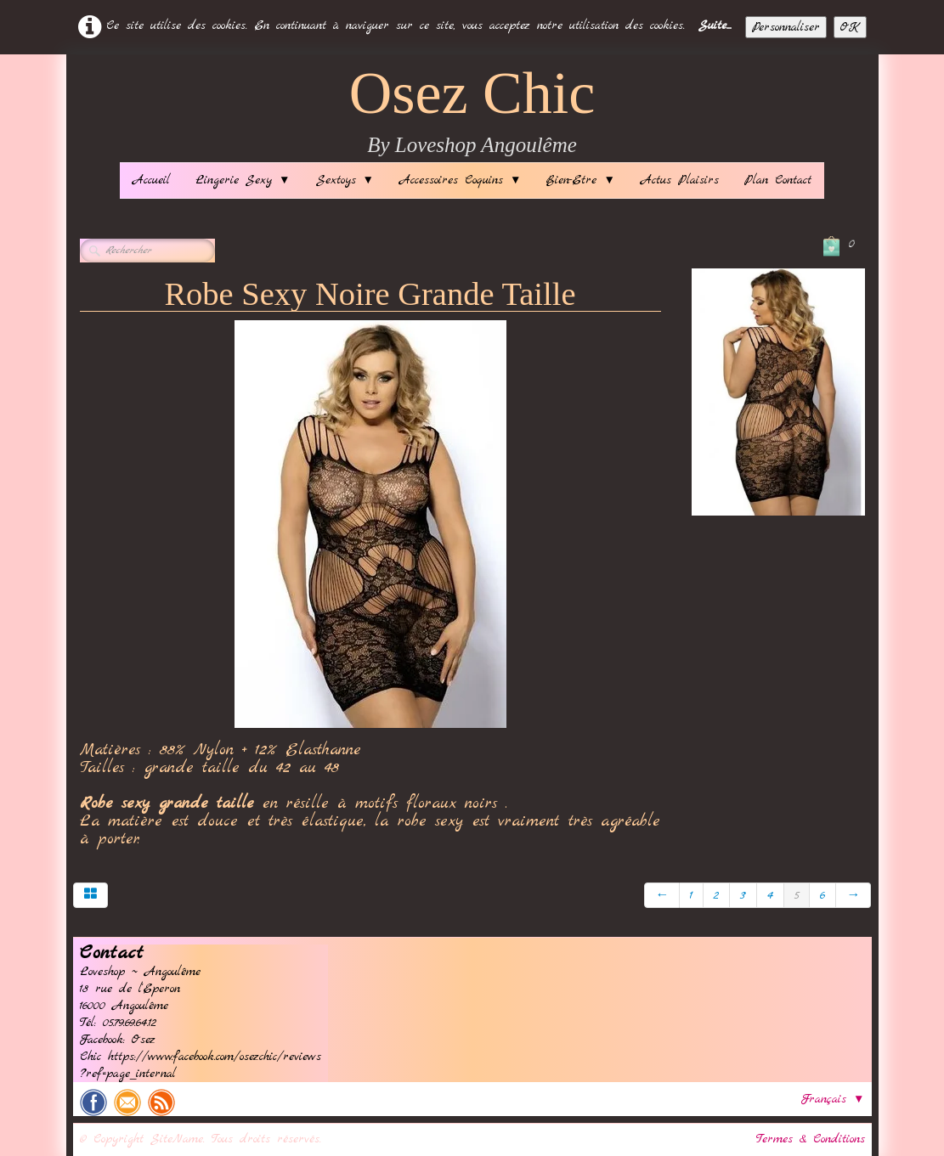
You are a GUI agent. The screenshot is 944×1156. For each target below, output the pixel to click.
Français (832, 1099)
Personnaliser (786, 27)
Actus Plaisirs (680, 180)
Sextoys (345, 180)
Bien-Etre (580, 180)
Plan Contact (777, 180)
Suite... (715, 25)
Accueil (151, 180)
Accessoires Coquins (460, 180)
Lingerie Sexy (242, 180)
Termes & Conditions (810, 1139)
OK (850, 27)
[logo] (472, 112)
